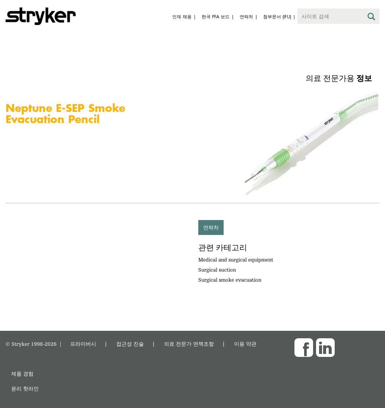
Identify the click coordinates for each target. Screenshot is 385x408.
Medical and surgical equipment (235, 260)
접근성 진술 (130, 343)
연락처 (211, 227)
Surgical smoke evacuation (229, 280)
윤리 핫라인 (25, 388)
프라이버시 (83, 343)
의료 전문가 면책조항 (189, 343)
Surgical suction (217, 270)
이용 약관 (245, 343)
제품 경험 (22, 373)
